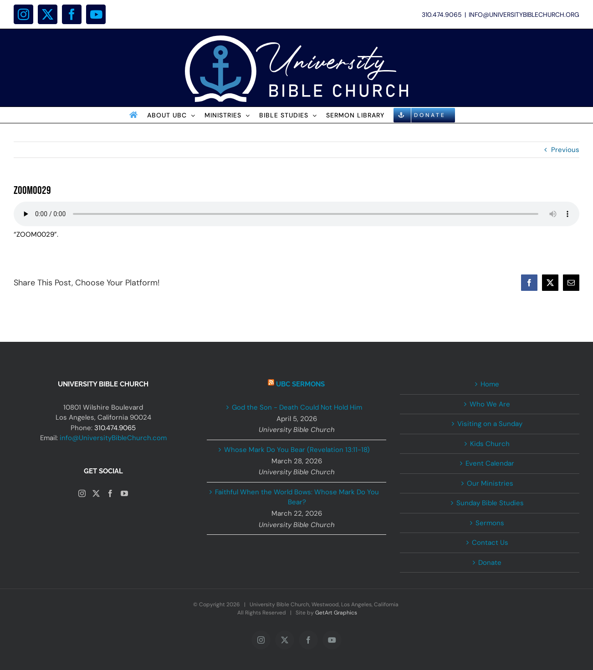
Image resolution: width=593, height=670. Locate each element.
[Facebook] (110, 493)
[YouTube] (124, 493)
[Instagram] (82, 493)
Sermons (489, 523)
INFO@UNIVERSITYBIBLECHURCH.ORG (524, 14)
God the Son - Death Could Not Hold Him (297, 407)
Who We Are (490, 404)
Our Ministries (490, 483)
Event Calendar (489, 463)
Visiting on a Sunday (489, 423)
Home (490, 384)
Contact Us (490, 542)
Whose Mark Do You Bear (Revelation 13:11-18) (297, 449)
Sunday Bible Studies (490, 503)
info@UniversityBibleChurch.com (113, 437)
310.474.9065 (115, 427)
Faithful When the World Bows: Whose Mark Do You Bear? (297, 497)
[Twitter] (96, 493)
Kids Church (490, 443)
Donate (489, 562)
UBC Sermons (300, 384)
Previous (565, 149)
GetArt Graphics (336, 612)
